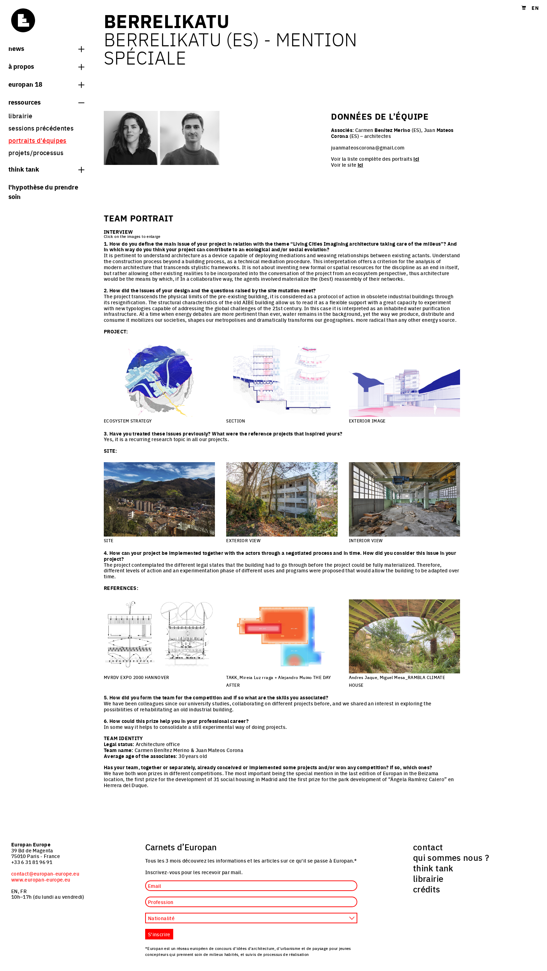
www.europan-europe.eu (40, 879)
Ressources (46, 101)
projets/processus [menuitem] (35, 152)
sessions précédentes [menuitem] (41, 128)
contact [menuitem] (428, 847)
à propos (46, 66)
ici (416, 158)
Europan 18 (46, 83)
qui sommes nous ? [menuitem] (451, 857)
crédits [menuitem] (426, 889)
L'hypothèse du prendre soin (43, 191)
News (46, 48)
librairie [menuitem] (20, 115)
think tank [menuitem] (433, 868)
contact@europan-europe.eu (45, 873)
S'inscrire (159, 934)
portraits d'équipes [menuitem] (37, 140)
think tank (46, 168)
